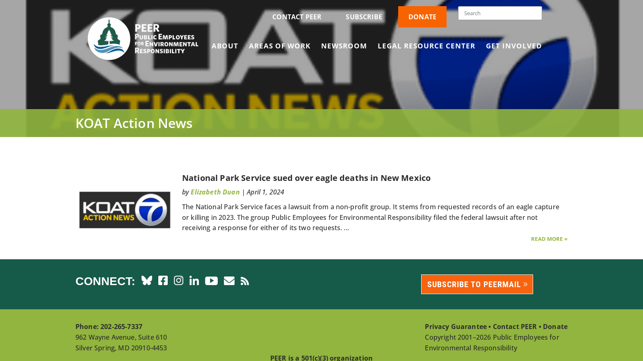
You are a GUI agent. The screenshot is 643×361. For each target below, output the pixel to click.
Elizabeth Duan (215, 191)
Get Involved (514, 46)
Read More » (549, 238)
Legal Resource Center (426, 46)
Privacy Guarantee (456, 326)
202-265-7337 (121, 326)
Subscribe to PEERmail (474, 284)
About (225, 46)
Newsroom (344, 46)
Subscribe (364, 16)
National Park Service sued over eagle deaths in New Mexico (306, 177)
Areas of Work (279, 46)
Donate (422, 16)
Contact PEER (297, 16)
